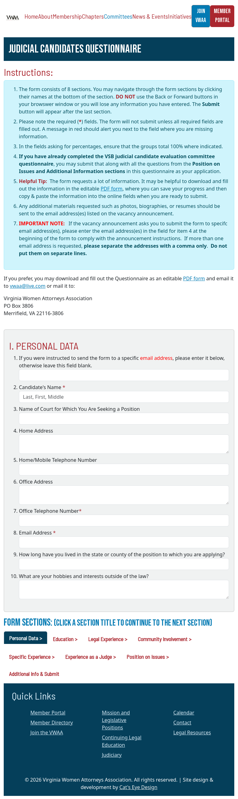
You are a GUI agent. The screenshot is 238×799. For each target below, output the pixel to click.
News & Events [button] (150, 16)
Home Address (36, 430)
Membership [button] (67, 16)
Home (31, 16)
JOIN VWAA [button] (201, 16)
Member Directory (51, 722)
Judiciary (112, 754)
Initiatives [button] (180, 16)
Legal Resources (192, 732)
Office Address (36, 481)
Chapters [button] (93, 16)
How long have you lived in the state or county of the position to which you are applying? (122, 554)
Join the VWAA (46, 732)
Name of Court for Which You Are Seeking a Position (79, 409)
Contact (182, 722)
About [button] (45, 16)
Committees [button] (118, 16)
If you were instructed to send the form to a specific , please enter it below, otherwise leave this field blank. (122, 362)
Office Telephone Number (50, 510)
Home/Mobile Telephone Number (58, 460)
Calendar (183, 712)
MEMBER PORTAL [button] (222, 16)
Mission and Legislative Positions (116, 720)
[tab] (25, 637)
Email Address (37, 532)
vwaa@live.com (28, 285)
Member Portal (47, 712)
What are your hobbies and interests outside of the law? (83, 576)
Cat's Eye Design (138, 787)
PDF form (112, 188)
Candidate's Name (42, 387)
